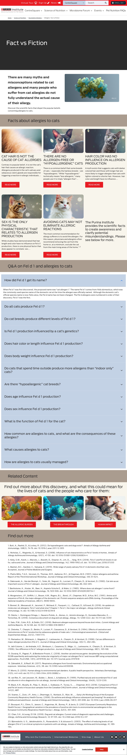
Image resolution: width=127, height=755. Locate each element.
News (56, 3)
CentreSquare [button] (34, 10)
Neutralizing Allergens (35, 18)
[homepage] (12, 10)
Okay (101, 749)
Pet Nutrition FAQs (116, 10)
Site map (86, 737)
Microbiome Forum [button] (81, 10)
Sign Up (44, 3)
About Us (99, 737)
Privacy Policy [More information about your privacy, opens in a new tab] (10, 753)
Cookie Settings (87, 749)
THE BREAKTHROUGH (63, 524)
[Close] (124, 749)
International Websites (66, 737)
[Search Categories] (74, 2)
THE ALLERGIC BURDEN (22, 524)
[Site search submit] (106, 2)
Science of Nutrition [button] (56, 10)
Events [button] (99, 10)
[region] (63, 749)
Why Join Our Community (38, 737)
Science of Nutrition (20, 18)
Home (9, 18)
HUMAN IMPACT (105, 524)
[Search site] (94, 2)
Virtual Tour (29, 2)
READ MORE (10, 185)
